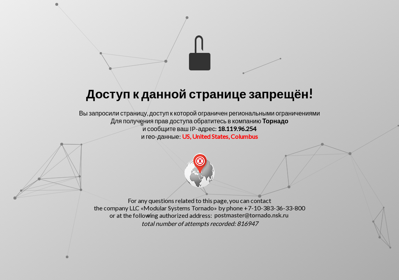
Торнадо (275, 120)
